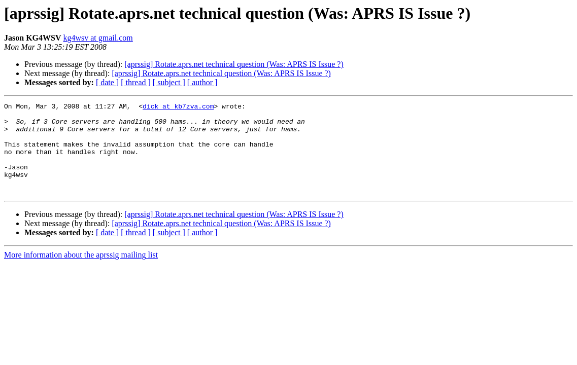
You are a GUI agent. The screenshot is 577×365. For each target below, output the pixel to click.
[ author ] (202, 82)
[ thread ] (136, 82)
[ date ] (107, 82)
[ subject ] (169, 82)
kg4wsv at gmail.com (97, 37)
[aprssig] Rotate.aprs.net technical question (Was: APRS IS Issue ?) (234, 64)
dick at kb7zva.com (178, 107)
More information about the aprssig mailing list (81, 273)
